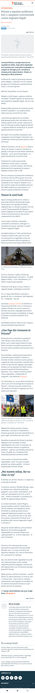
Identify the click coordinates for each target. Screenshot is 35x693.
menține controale (15, 304)
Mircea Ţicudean (6, 22)
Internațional (7, 8)
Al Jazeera (23, 377)
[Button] (30, 32)
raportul (24, 147)
